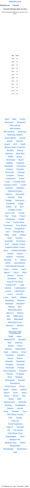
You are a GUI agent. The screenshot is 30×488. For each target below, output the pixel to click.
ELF (22, 207)
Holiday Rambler (18, 250)
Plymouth (10, 368)
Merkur (20, 313)
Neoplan (22, 339)
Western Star (11, 443)
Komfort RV (11, 285)
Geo (8, 232)
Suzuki (20, 408)
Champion (21, 166)
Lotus (5, 297)
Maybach (21, 303)
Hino (6, 250)
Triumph (20, 427)
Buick (21, 160)
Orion (23, 352)
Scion (15, 393)
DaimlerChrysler (15, 191)
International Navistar (14, 266)
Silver (6, 396)
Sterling (8, 405)
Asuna (22, 138)
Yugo (15, 452)
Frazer (8, 228)
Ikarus (23, 260)
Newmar (19, 343)
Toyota (19, 418)
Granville (9, 241)
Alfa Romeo (15, 128)
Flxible (21, 219)
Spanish (27, 486)
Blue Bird (20, 153)
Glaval (23, 235)
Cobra (21, 178)
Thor (24, 411)
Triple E (9, 427)
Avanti (7, 144)
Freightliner (20, 228)
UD (8, 430)
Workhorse (22, 449)
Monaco (10, 325)
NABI (11, 336)
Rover (22, 386)
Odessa (8, 349)
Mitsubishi (18, 319)
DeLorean (20, 194)
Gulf (7, 244)
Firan (14, 216)
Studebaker (20, 405)
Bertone (9, 153)
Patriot (20, 358)
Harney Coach (18, 244)
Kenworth (12, 278)
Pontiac (21, 368)
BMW (10, 157)
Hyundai (7, 260)
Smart (11, 399)
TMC (10, 418)
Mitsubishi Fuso (15, 322)
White (22, 443)
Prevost (9, 374)
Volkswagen (10, 436)
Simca (15, 396)
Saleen (23, 389)
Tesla (5, 411)
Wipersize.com (8, 486)
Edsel (8, 207)
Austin (10, 141)
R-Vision (20, 374)
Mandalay (9, 300)
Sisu (24, 396)
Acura (22, 119)
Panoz (10, 358)
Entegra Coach (15, 210)
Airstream (21, 122)
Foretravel (8, 225)
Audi (7, 119)
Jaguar (7, 272)
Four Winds (21, 225)
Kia (21, 278)
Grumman (20, 241)
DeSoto (11, 197)
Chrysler (10, 175)
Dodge (9, 200)
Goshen (19, 238)
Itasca (15, 269)
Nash (19, 336)
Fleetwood (10, 219)
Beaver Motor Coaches (15, 147)
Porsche (23, 371)
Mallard (23, 297)
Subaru (10, 408)
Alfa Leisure (15, 125)
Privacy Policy (20, 486)
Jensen (10, 275)
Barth (23, 144)
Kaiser (20, 275)
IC (16, 260)
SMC (19, 399)
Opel (6, 352)
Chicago (21, 172)
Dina (20, 197)
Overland (9, 355)
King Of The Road (15, 282)
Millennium (18, 316)
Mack (14, 297)
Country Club (19, 182)
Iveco (23, 269)
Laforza (7, 288)
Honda (10, 253)
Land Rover (19, 291)
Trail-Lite (15, 421)
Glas (14, 235)
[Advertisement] (15, 27)
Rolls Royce (10, 386)
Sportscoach (9, 402)
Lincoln (19, 294)
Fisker (22, 216)
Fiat (6, 216)
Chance (9, 169)
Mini (9, 319)
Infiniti (7, 263)
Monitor (20, 325)
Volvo (22, 436)
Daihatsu (20, 188)
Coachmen (10, 178)
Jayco (16, 272)
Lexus (10, 294)
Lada (22, 285)
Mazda (11, 307)
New (9, 343)
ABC (14, 119)
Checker (20, 169)
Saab (5, 389)
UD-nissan (18, 430)
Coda (7, 182)
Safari (14, 389)
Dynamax (10, 203)
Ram (10, 377)
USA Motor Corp (15, 433)
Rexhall (21, 380)
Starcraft (22, 402)
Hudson (9, 257)
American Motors (15, 135)
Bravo (19, 157)
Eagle (21, 203)
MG (8, 316)
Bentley (10, 150)
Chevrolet (16, 5)
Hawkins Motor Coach (15, 247)
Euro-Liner (10, 213)
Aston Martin (10, 138)
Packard (20, 355)
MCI (20, 307)
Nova (20, 346)
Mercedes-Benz (15, 310)
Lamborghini (20, 288)
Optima (14, 352)
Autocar (19, 141)
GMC (9, 238)
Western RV (15, 439)
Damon (9, 194)
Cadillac (9, 163)
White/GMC (15, 446)
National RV (9, 339)
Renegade (9, 380)
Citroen (20, 175)
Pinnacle (20, 364)
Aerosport (9, 122)
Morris (15, 328)
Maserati (9, 303)
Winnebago (8, 449)
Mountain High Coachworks (14, 332)
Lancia (8, 291)
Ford (8, 222)
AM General (9, 132)
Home (14, 486)
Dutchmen (19, 200)
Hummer (20, 257)
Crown (23, 185)
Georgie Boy (18, 232)
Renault (18, 377)
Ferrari (21, 213)
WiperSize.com (15, 1)
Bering (20, 150)
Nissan (11, 346)
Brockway (10, 160)
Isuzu (6, 269)
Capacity (20, 163)
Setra (24, 393)
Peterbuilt (20, 361)
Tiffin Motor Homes (15, 414)
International (19, 263)
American (22, 132)
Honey (20, 253)
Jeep (24, 272)
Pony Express (9, 371)
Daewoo (9, 188)
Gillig (6, 235)
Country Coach (10, 185)
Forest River (18, 222)
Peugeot (9, 364)
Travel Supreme (15, 424)
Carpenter (8, 166)
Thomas (15, 411)
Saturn (7, 393)
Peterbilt (9, 361)
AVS (15, 144)
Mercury (10, 313)
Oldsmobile (20, 349)
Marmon (21, 300)
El (16, 207)
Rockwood (15, 383)
